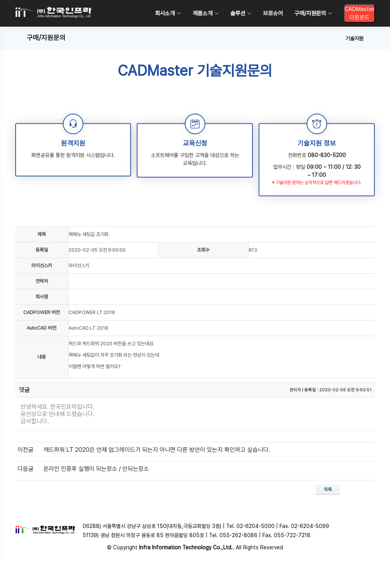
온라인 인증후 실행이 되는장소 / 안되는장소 (96, 468)
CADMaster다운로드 (359, 13)
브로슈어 (273, 13)
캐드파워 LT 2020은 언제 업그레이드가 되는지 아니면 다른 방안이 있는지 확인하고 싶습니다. (156, 449)
